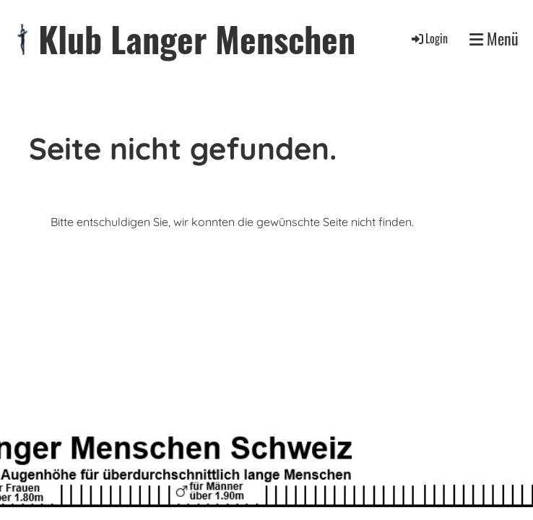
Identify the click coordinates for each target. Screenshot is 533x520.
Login (429, 38)
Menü (494, 38)
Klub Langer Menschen (196, 38)
